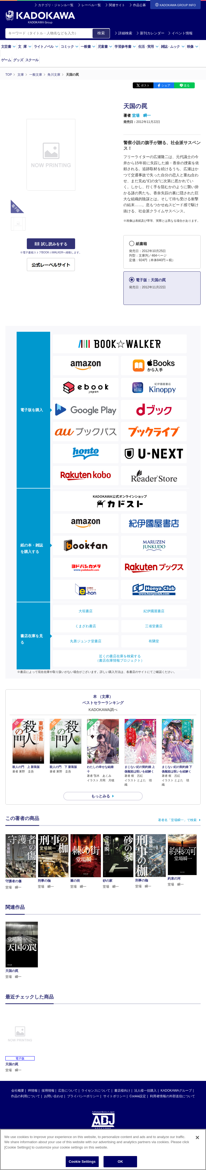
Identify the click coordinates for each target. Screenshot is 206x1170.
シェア (165, 85)
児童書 (105, 47)
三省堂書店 (154, 626)
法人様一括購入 (145, 1090)
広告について (68, 1090)
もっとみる (100, 796)
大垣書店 (86, 611)
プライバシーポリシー (83, 1096)
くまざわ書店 (85, 626)
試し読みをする (51, 244)
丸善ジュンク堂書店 (85, 641)
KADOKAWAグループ (176, 1090)
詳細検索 (123, 33)
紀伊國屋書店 (154, 611)
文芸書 (8, 47)
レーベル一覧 (91, 5)
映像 (192, 47)
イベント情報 (180, 33)
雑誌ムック (173, 47)
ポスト (145, 85)
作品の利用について (25, 1096)
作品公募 (139, 5)
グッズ (18, 60)
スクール (31, 60)
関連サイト (117, 5)
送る (187, 85)
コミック (70, 47)
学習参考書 (125, 47)
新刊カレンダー (150, 33)
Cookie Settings (82, 1164)
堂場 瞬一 (141, 115)
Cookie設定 (138, 1096)
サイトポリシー (114, 1096)
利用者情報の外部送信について (172, 1096)
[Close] (197, 1140)
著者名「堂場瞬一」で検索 (177, 820)
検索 (101, 33)
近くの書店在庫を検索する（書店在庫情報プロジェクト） (119, 658)
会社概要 (17, 1090)
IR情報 (33, 1090)
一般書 (88, 47)
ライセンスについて (95, 1090)
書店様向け (122, 1090)
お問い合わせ (53, 1096)
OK (120, 1164)
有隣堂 (154, 641)
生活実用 (148, 47)
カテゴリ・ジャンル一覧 (55, 5)
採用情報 (48, 1090)
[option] (21, 950)
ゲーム (6, 60)
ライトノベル (46, 47)
